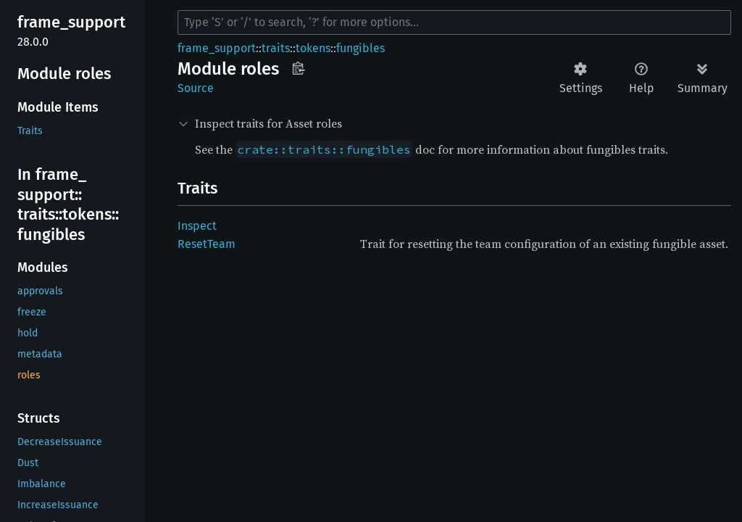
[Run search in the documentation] (454, 22)
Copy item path (298, 68)
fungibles (360, 48)
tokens (313, 48)
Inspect (197, 226)
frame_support (217, 48)
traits (276, 48)
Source (196, 88)
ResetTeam (206, 244)
